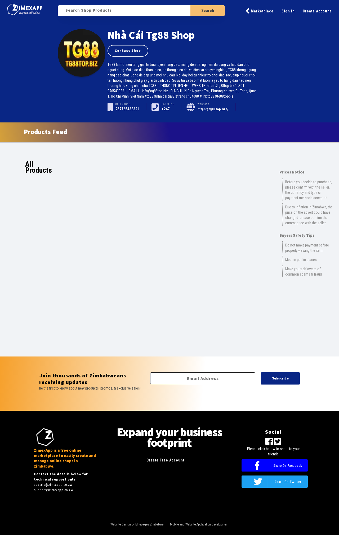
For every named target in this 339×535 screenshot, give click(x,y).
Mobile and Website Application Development (199, 524)
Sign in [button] (288, 11)
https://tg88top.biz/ (213, 109)
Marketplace (260, 11)
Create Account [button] (317, 11)
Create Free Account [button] (165, 460)
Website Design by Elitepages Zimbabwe (136, 524)
